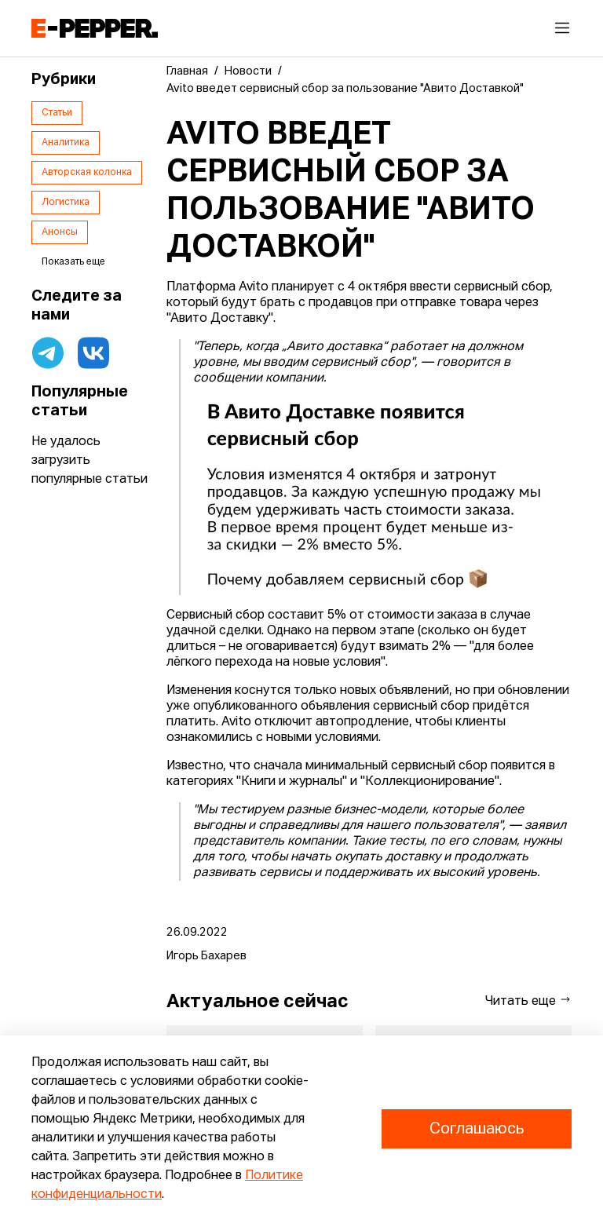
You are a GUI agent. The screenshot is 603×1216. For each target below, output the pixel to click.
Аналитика (66, 143)
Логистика (66, 202)
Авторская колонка (87, 172)
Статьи (57, 113)
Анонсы (60, 232)
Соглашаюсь (476, 1129)
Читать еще (528, 1000)
